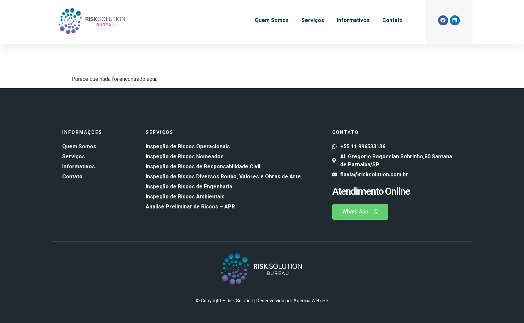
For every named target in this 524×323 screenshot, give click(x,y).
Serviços (312, 20)
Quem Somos (272, 20)
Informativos (353, 20)
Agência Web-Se (310, 300)
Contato (392, 20)
